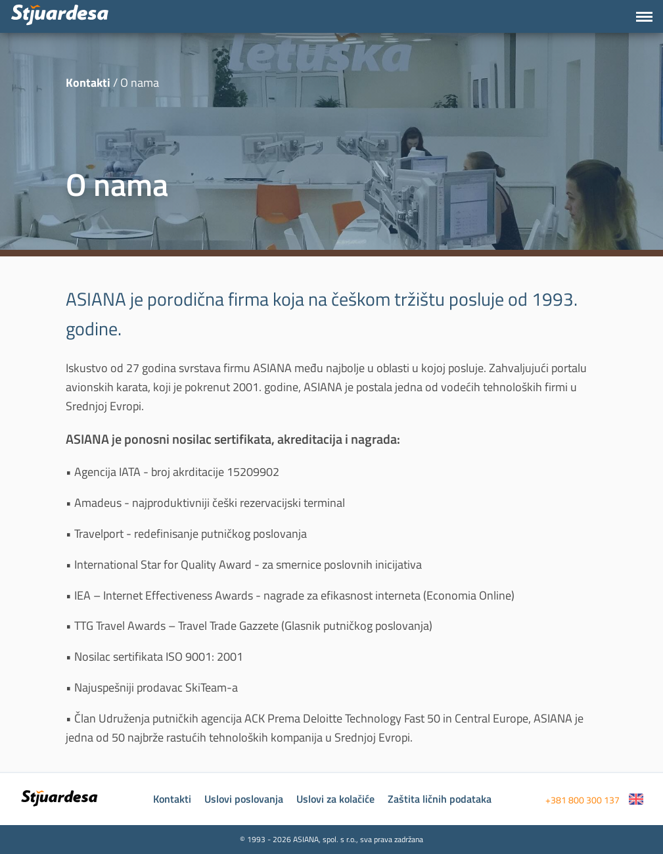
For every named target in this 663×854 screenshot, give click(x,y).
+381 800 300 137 (582, 800)
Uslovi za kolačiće (335, 799)
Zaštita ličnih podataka (440, 799)
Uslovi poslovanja (243, 799)
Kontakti (172, 799)
